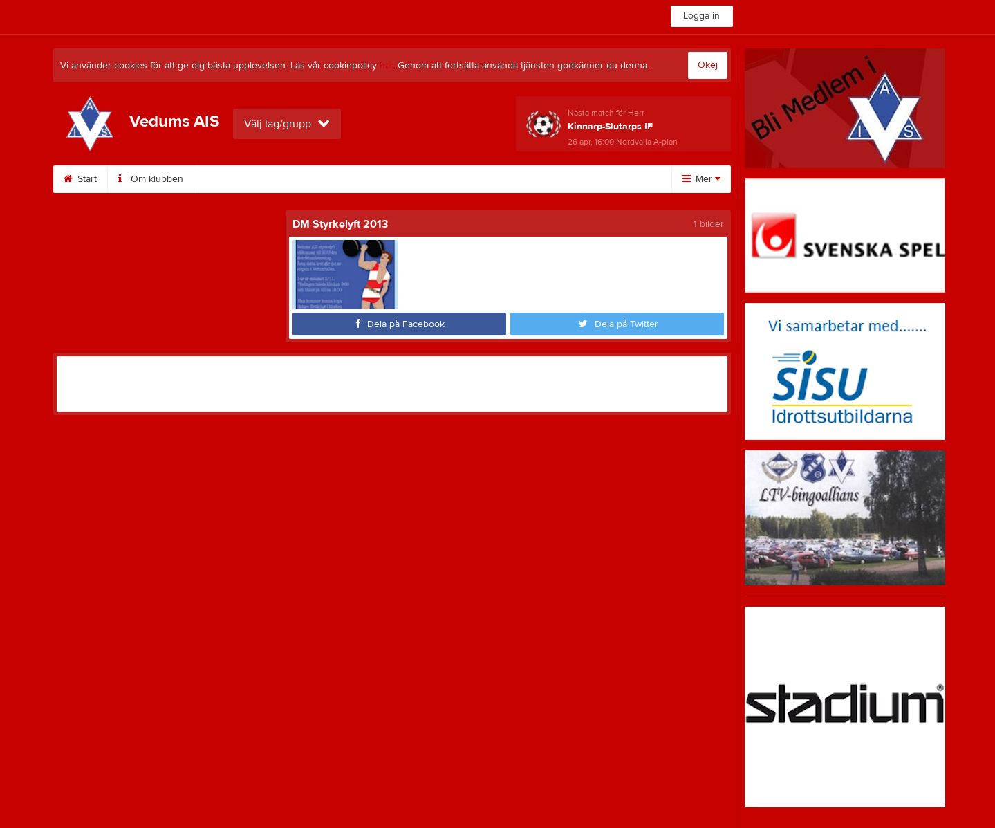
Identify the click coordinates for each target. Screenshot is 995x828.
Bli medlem (596, 179)
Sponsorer (303, 179)
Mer (701, 179)
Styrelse (228, 179)
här (386, 65)
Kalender (380, 179)
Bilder (447, 179)
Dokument (517, 179)
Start (80, 179)
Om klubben (150, 179)
